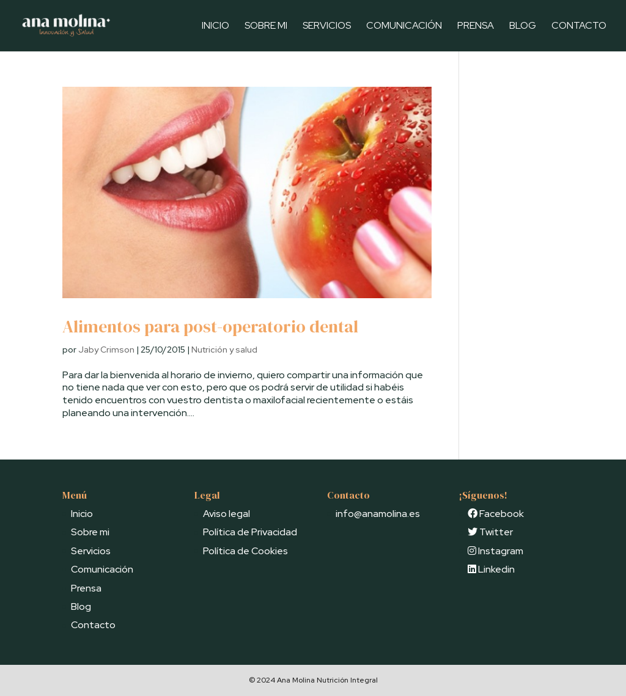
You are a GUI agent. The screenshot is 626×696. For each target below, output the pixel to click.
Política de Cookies (245, 550)
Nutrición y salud (224, 349)
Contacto (578, 26)
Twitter (490, 532)
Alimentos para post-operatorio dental (210, 326)
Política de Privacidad (250, 532)
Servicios (327, 26)
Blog (522, 26)
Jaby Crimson (106, 349)
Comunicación (404, 26)
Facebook (496, 513)
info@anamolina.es (378, 513)
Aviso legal (226, 513)
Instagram (495, 550)
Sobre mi (266, 26)
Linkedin (491, 569)
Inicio (215, 26)
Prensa (475, 26)
